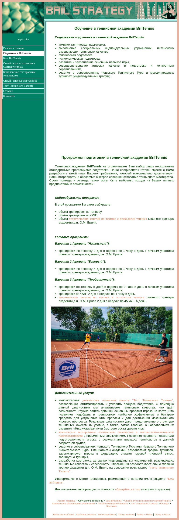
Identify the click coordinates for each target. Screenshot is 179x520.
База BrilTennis (12, 58)
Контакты (9, 96)
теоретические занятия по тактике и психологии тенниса (101, 297)
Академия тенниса (86, 514)
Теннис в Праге (162, 514)
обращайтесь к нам (128, 489)
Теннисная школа (107, 514)
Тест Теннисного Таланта (18, 85)
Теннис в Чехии (144, 514)
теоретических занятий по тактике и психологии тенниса (108, 218)
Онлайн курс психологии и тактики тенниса (19, 65)
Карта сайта (23, 39)
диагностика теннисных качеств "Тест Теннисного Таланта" (128, 400)
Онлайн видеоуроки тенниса (20, 80)
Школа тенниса (126, 514)
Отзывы (8, 91)
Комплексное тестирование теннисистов (73, 503)
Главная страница (13, 48)
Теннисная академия (63, 514)
